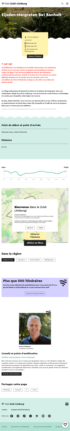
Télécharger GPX (32, 46)
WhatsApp (6, 390)
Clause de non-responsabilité (42, 426)
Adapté (41, 227)
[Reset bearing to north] (66, 195)
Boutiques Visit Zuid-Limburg (20, 409)
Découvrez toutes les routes (35, 293)
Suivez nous (5, 416)
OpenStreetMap (58, 242)
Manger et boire (8, 260)
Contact (4, 409)
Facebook (18, 390)
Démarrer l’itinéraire (35, 56)
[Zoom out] (66, 193)
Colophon (59, 426)
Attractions (21, 260)
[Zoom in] (66, 190)
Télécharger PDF (32, 43)
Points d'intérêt (35, 260)
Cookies (4, 426)
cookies (43, 222)
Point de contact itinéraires (11, 374)
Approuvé (30, 227)
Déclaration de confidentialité (20, 426)
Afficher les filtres (35, 243)
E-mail (34, 390)
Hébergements (49, 260)
